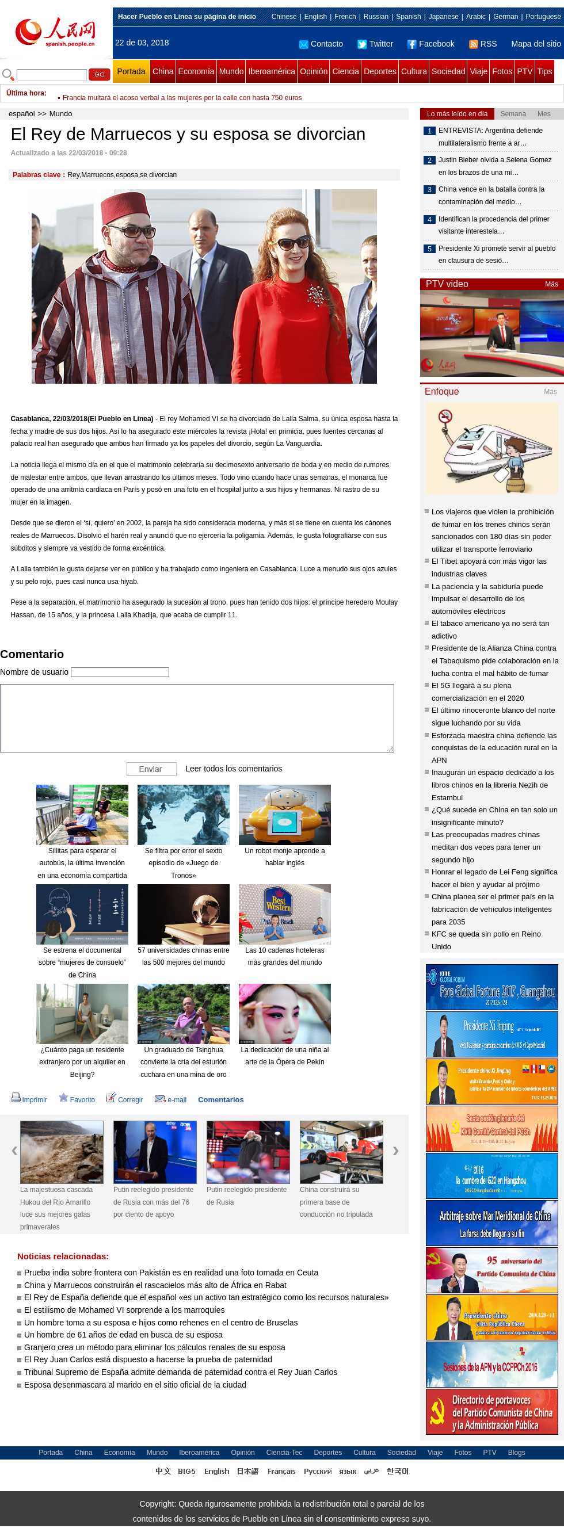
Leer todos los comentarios (233, 768)
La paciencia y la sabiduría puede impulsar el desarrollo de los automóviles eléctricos (487, 599)
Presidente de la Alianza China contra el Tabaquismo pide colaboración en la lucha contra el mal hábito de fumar (495, 660)
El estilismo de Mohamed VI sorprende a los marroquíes (124, 1310)
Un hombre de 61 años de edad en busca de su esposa (124, 1334)
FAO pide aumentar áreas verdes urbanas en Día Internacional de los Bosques (183, 93)
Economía (196, 71)
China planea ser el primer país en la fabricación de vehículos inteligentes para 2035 (493, 909)
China (163, 71)
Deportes (380, 71)
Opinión (313, 71)
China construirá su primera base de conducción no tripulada (336, 1202)
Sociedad (448, 71)
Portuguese (543, 17)
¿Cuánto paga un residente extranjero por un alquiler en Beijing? (82, 1062)
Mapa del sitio (536, 43)
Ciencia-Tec (284, 1453)
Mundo (231, 71)
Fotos (502, 71)
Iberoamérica (271, 71)
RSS (483, 43)
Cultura (414, 71)
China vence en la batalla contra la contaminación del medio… (491, 195)
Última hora (25, 93)
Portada (131, 71)
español (22, 113)
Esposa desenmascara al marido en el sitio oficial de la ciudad (135, 1384)
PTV (524, 71)
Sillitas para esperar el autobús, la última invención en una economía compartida (82, 863)
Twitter (375, 43)
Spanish (408, 17)
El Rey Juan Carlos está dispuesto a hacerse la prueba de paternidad (148, 1359)
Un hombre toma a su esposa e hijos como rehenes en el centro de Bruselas (161, 1322)
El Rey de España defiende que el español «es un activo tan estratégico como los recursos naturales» (206, 1297)
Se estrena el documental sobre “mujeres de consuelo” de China (82, 962)
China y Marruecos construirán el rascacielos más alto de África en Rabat (155, 1285)
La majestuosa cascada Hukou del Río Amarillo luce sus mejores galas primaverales (56, 1208)
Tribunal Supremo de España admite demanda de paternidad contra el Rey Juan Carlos (180, 1372)
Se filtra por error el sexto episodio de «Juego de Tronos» (184, 863)
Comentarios (220, 1099)
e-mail (171, 1100)
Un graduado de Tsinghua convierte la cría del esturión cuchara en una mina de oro (183, 1062)
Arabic (476, 17)
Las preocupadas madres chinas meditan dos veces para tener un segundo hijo (486, 847)
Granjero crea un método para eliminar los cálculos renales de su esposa (154, 1347)
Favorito (77, 1100)
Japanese (444, 17)
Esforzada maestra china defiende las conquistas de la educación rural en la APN (494, 748)
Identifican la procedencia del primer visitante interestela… (494, 225)
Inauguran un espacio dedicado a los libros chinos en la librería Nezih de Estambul (493, 784)
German (505, 17)
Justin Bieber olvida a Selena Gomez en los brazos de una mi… (495, 166)
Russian (376, 17)
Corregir (124, 1100)
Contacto (321, 43)
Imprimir (29, 1100)
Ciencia (345, 71)
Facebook (430, 43)
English (315, 17)
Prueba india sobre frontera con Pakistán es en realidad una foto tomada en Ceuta (172, 1272)
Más (551, 284)
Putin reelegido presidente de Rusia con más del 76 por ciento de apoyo (153, 1202)
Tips (545, 71)
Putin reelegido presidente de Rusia (247, 1196)
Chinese (284, 17)
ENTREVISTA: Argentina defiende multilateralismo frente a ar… (491, 137)
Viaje (478, 71)
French (345, 17)
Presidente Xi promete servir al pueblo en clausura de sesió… (497, 254)
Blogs (516, 1453)
